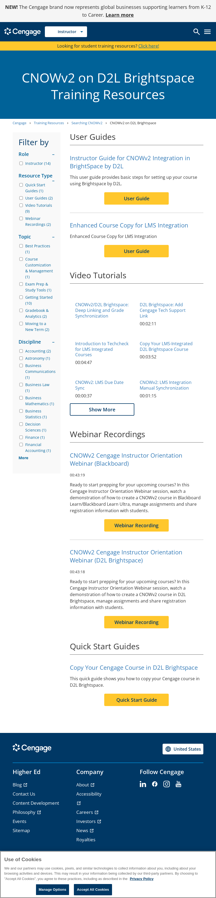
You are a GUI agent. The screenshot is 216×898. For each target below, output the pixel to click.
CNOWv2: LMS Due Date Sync (99, 385)
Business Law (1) (37, 387)
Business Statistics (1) (36, 413)
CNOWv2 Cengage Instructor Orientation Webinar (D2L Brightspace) (126, 556)
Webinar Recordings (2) (38, 221)
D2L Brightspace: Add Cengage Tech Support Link (163, 310)
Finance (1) (35, 437)
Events (19, 821)
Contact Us (24, 794)
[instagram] (166, 784)
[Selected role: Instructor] (66, 31)
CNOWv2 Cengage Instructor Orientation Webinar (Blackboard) (126, 459)
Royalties (85, 839)
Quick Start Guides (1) (35, 187)
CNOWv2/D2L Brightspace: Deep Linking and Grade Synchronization (102, 310)
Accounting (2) (38, 351)
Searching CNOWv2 (86, 122)
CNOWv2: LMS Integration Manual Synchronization (166, 385)
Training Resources (49, 122)
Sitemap (21, 830)
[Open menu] (207, 31)
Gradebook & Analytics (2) (37, 313)
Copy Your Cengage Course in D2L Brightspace (134, 667)
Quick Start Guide (136, 700)
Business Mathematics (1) (39, 400)
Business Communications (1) (40, 371)
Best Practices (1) (37, 248)
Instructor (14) (38, 163)
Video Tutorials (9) (38, 208)
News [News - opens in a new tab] (82, 830)
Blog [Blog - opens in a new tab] (18, 785)
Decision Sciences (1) (35, 427)
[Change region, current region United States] (183, 749)
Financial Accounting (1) (38, 447)
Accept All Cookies (93, 890)
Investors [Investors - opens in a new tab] (86, 821)
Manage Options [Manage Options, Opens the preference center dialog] (52, 890)
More (23, 457)
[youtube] (178, 784)
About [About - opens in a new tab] (83, 785)
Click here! (148, 46)
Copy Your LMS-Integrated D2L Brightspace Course (166, 346)
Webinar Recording (136, 525)
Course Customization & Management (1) (39, 267)
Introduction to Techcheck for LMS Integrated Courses (101, 349)
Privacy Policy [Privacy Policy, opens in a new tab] (141, 879)
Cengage (19, 122)
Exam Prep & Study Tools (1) (38, 287)
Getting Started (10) (39, 300)
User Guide (136, 198)
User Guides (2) (39, 198)
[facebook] (155, 784)
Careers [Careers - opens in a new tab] (85, 812)
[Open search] (196, 31)
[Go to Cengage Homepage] (22, 31)
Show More (102, 409)
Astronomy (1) (37, 358)
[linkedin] (143, 784)
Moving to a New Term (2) (37, 326)
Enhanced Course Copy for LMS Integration (129, 225)
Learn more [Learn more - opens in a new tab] (120, 15)
